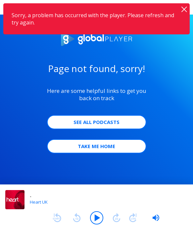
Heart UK (39, 202)
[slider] (156, 218)
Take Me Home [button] (96, 146)
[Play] (96, 217)
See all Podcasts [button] (96, 122)
